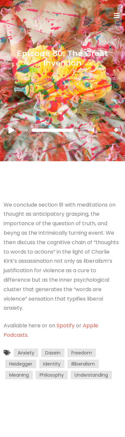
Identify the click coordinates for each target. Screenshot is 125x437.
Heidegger (20, 364)
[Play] (12, 130)
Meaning (19, 375)
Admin (52, 79)
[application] (62, 130)
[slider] (52, 130)
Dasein (53, 353)
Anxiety (26, 353)
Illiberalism (83, 364)
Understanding (91, 375)
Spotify (66, 325)
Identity (52, 364)
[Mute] (94, 131)
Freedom (81, 353)
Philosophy (52, 375)
